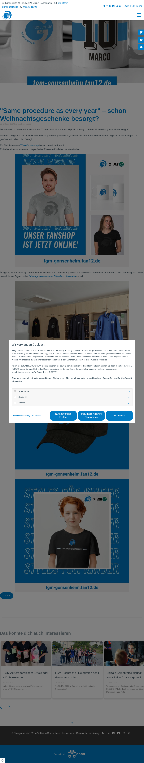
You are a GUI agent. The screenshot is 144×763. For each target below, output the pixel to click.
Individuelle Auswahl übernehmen (91, 416)
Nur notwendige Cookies (63, 416)
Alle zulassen (119, 415)
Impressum (37, 415)
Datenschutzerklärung (20, 415)
